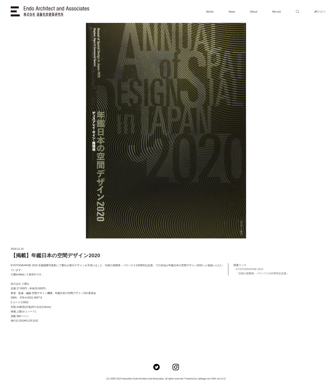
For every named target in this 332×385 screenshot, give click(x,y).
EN (319, 11)
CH (324, 11)
